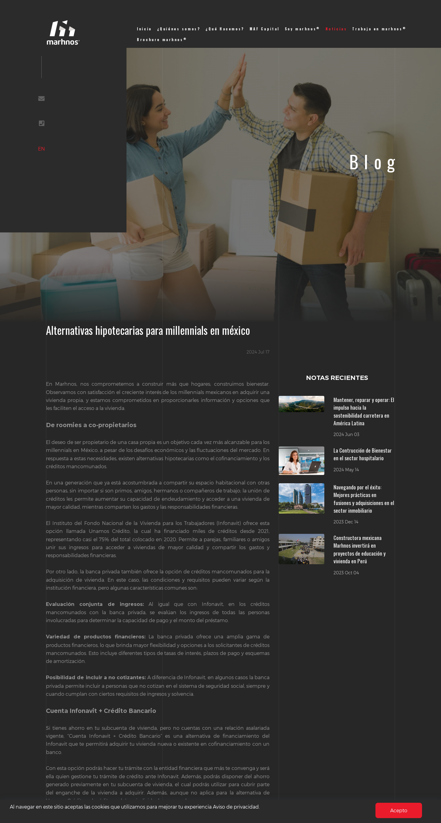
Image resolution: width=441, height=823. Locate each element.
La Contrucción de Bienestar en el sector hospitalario (363, 454)
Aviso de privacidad (236, 807)
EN (43, 151)
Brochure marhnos (162, 39)
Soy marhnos (302, 28)
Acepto (398, 810)
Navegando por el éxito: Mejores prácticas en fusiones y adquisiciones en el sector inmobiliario (364, 499)
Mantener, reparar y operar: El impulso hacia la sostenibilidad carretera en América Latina (364, 411)
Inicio (144, 28)
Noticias (336, 28)
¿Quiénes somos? (179, 28)
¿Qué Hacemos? (224, 28)
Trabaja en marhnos (379, 28)
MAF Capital (265, 28)
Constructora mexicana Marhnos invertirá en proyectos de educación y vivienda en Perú (360, 549)
